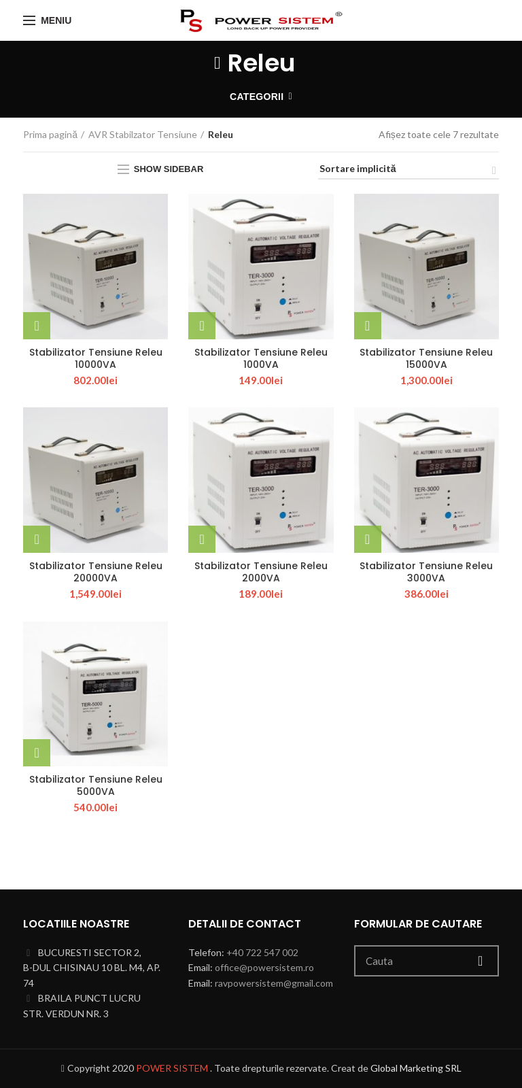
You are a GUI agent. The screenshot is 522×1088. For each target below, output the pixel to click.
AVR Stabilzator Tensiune (142, 134)
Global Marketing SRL (416, 1068)
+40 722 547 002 (262, 952)
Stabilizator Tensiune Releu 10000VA (95, 358)
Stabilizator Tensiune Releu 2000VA (261, 572)
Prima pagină (50, 134)
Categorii (256, 96)
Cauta (481, 960)
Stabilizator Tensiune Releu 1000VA (261, 358)
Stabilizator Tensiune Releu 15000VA (426, 358)
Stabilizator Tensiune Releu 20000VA (95, 572)
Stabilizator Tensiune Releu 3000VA (426, 572)
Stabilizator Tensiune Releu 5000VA (95, 785)
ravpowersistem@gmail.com (274, 983)
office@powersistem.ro (264, 967)
